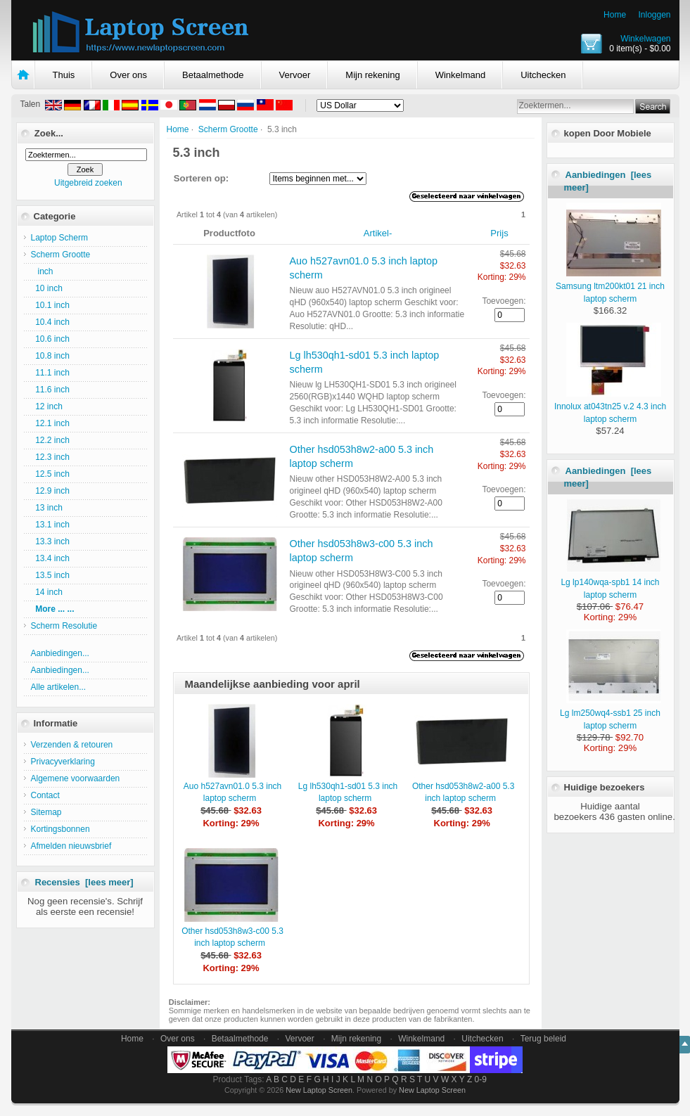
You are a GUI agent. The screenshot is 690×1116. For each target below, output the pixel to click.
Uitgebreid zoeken (88, 183)
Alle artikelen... (59, 687)
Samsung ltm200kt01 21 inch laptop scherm (610, 286)
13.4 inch (50, 558)
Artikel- (378, 233)
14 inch (47, 592)
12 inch (47, 406)
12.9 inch (50, 491)
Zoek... (48, 133)
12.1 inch (50, 423)
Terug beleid (543, 1039)
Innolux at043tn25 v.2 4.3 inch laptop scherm (610, 406)
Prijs (499, 233)
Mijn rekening (372, 75)
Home (614, 15)
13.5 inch (50, 575)
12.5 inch (50, 474)
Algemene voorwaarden (75, 778)
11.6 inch (50, 390)
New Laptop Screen (319, 1090)
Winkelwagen (645, 39)
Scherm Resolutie (64, 626)
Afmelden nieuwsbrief (71, 846)
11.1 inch (50, 373)
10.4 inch (50, 322)
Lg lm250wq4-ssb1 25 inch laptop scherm (610, 713)
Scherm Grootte (228, 129)
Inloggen (654, 15)
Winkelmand (460, 75)
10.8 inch (50, 356)
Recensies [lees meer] (84, 882)
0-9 (481, 1079)
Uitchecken (543, 75)
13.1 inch (50, 525)
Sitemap (46, 812)
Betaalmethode (212, 75)
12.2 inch (50, 440)
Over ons (128, 75)
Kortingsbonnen (60, 829)
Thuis (64, 75)
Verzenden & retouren (72, 745)
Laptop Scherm (59, 238)
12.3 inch (50, 457)
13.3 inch (50, 541)
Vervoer (295, 75)
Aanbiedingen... (60, 653)
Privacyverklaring (63, 762)
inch (42, 271)
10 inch (47, 288)
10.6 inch (50, 339)
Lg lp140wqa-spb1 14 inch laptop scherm (611, 582)
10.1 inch (50, 305)
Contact (45, 795)
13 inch (47, 508)
